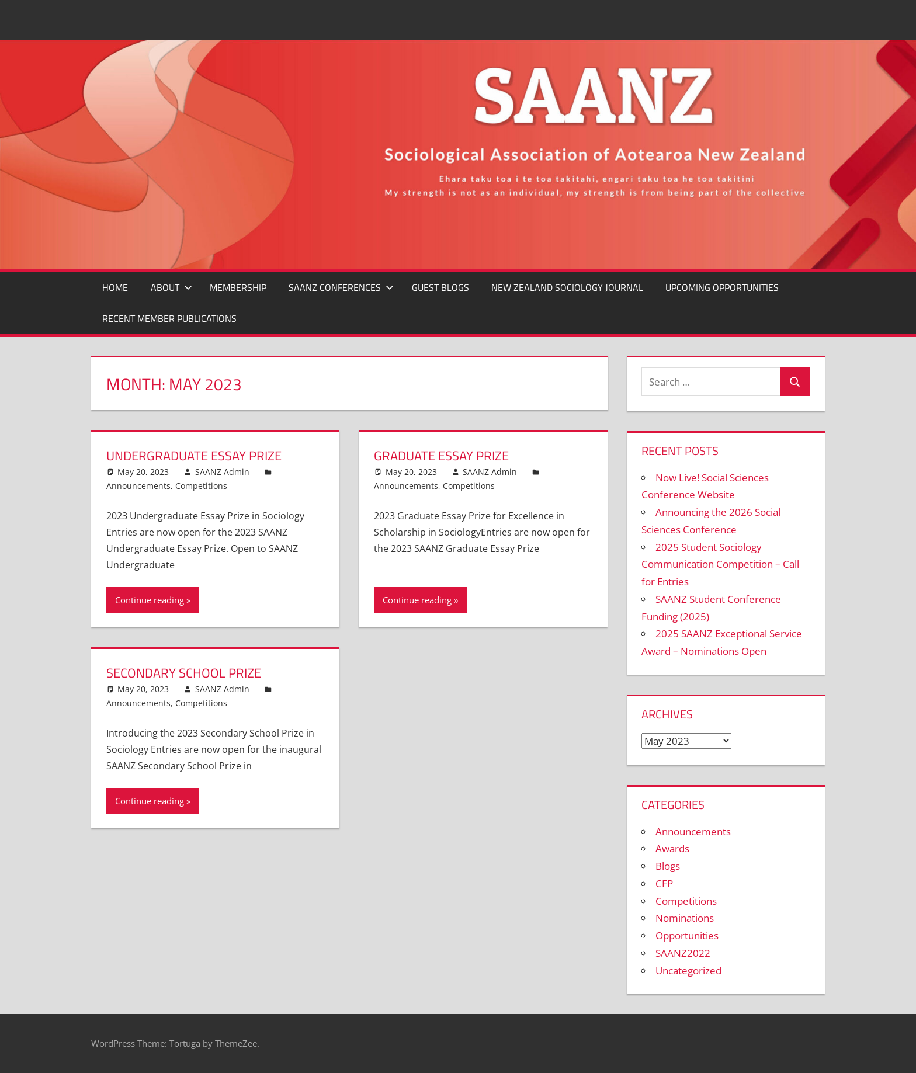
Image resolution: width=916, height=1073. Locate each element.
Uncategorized (688, 970)
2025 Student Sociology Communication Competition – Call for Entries (720, 564)
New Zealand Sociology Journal (567, 287)
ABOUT (171, 287)
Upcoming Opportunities (722, 287)
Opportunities (687, 935)
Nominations (684, 918)
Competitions (201, 485)
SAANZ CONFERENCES (341, 287)
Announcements (138, 485)
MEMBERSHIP (238, 287)
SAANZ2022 (682, 953)
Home (115, 287)
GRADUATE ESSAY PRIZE (441, 456)
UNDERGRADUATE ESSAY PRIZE (194, 456)
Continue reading (149, 600)
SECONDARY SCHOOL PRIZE (183, 673)
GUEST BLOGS (440, 287)
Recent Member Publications (169, 318)
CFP (664, 883)
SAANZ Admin (222, 471)
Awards (672, 848)
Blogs (667, 866)
